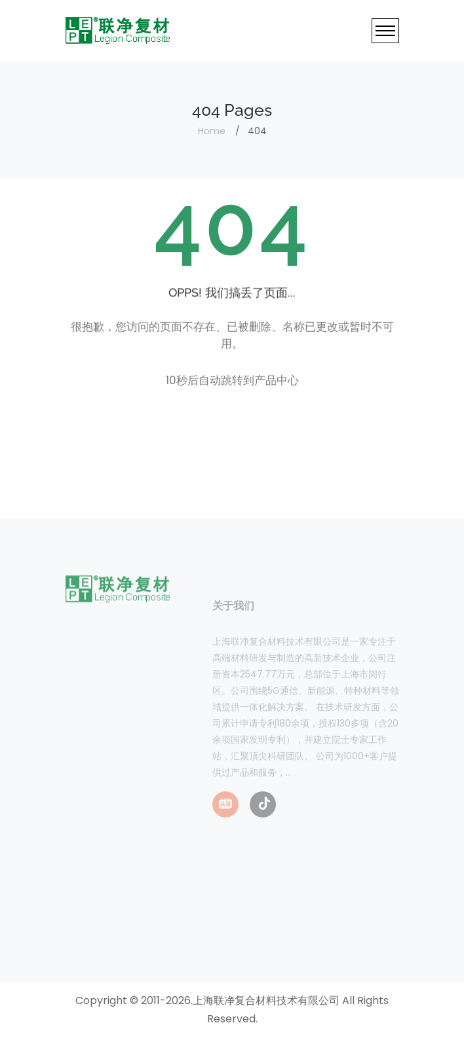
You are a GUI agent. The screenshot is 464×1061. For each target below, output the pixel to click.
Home (211, 130)
